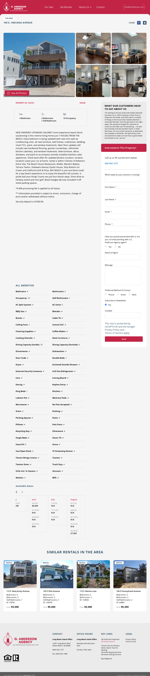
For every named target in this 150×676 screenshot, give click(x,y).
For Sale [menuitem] (49, 7)
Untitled (108, 311)
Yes (110, 247)
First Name (110, 187)
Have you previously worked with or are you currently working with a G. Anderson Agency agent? (122, 239)
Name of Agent (111, 252)
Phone (109, 224)
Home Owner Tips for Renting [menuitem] (109, 649)
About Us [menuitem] (84, 7)
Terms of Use (131, 641)
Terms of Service (114, 332)
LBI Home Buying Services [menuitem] (111, 652)
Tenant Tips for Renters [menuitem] (110, 645)
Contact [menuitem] (100, 7)
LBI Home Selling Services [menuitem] (111, 654)
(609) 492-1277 (58, 650)
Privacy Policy (112, 329)
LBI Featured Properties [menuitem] (110, 639)
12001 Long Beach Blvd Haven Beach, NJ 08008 (61, 644)
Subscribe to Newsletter (115, 300)
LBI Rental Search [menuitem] (108, 641)
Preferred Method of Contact (117, 290)
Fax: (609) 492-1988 (59, 654)
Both (134, 294)
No (119, 247)
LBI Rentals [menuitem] (66, 7)
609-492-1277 (111, 163)
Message (109, 265)
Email (108, 212)
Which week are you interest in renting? (122, 174)
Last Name (110, 199)
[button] (16, 492)
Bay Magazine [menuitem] (106, 658)
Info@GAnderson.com (134, 7)
